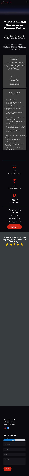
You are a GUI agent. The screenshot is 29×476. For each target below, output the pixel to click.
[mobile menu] (27, 2)
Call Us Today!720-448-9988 (9, 421)
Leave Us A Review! (9, 424)
